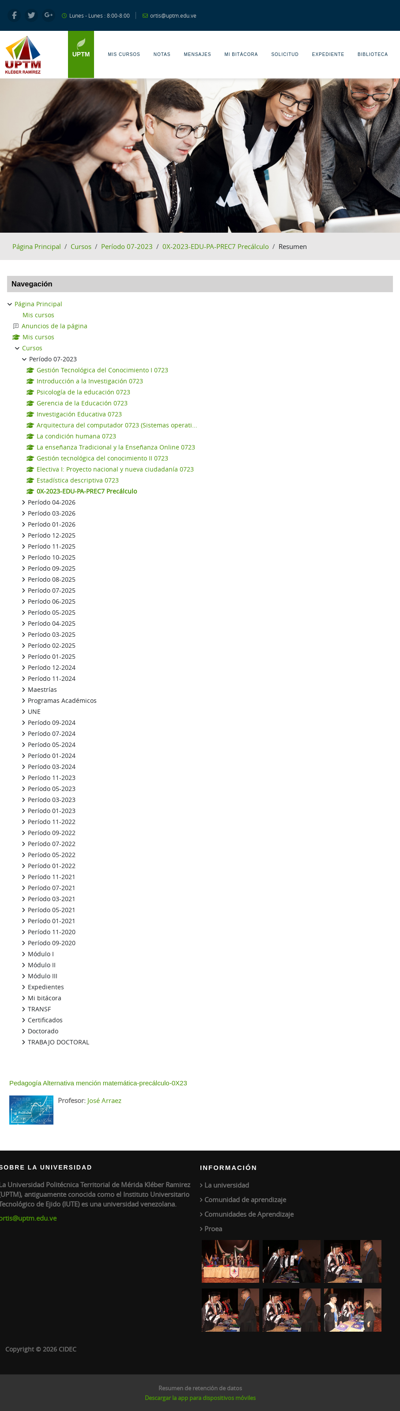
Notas (162, 54)
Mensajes (197, 54)
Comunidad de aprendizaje (245, 1199)
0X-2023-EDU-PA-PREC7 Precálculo (215, 246)
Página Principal (36, 246)
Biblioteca (373, 54)
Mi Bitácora (241, 54)
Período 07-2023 (127, 246)
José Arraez (104, 1100)
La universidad (226, 1185)
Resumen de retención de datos (200, 1388)
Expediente (328, 54)
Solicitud (284, 54)
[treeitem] (200, 673)
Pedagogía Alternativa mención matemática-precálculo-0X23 (98, 1083)
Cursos (81, 246)
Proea (213, 1228)
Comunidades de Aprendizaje (249, 1214)
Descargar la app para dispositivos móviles (200, 1398)
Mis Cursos (124, 54)
